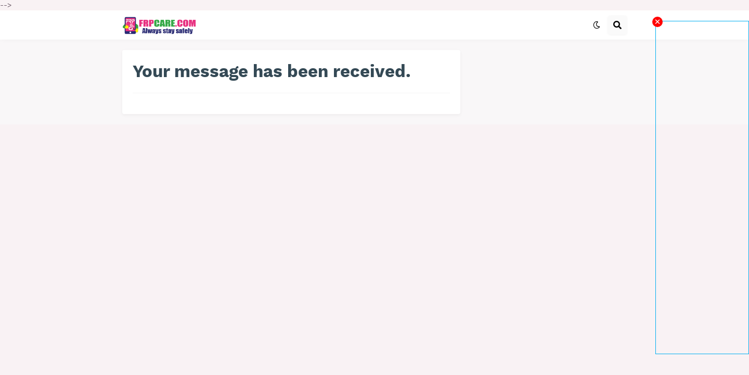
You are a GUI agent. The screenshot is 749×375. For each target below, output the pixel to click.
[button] (596, 25)
